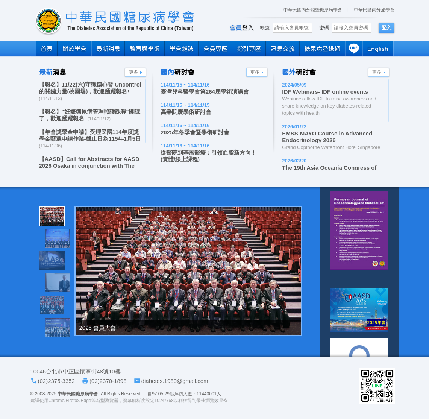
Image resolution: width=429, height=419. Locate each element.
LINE (353, 48)
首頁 (47, 49)
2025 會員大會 (97, 328)
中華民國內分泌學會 (374, 9)
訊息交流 (283, 49)
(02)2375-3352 (56, 381)
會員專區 (215, 49)
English (377, 49)
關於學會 (74, 49)
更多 (133, 72)
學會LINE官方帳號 (377, 386)
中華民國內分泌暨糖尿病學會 (312, 9)
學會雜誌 (182, 49)
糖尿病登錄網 (322, 49)
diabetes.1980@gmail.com (174, 381)
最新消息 (108, 49)
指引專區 (249, 49)
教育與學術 (145, 49)
